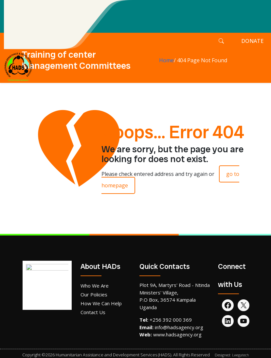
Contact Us (93, 312)
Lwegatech (240, 354)
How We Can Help (101, 303)
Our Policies (94, 294)
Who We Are (95, 285)
